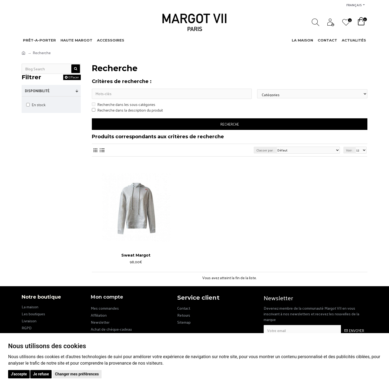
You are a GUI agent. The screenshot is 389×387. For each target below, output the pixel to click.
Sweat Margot (135, 255)
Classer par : (265, 150)
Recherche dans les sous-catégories (123, 104)
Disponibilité (37, 91)
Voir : (349, 150)
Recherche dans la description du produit (127, 110)
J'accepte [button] (19, 374)
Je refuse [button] (41, 374)
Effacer (73, 77)
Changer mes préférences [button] (77, 374)
